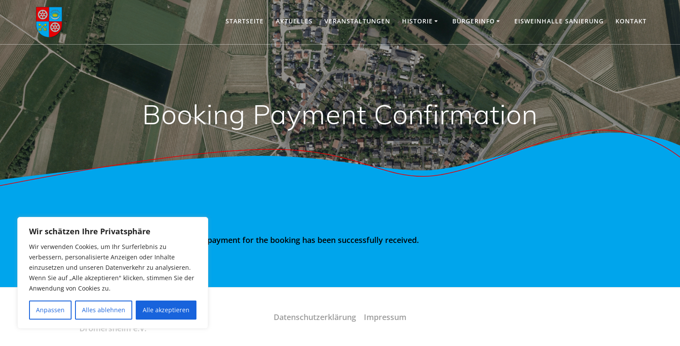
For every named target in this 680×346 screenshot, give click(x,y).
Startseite (245, 21)
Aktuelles (294, 21)
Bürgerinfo (473, 21)
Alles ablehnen (103, 310)
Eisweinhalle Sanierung (559, 21)
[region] (112, 273)
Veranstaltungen (357, 21)
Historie (417, 21)
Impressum (385, 317)
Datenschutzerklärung (315, 317)
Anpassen (50, 310)
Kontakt (631, 21)
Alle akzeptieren (166, 310)
